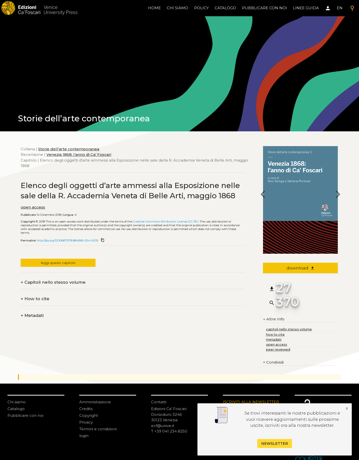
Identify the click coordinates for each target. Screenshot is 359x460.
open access (33, 207)
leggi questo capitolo (58, 263)
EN (340, 7)
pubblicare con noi (264, 7)
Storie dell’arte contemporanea (68, 149)
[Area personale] (328, 8)
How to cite (35, 298)
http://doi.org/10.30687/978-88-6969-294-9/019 (67, 240)
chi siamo (177, 7)
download (300, 267)
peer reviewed (278, 349)
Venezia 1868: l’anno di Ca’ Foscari (78, 154)
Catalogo (16, 408)
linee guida (306, 7)
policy (201, 7)
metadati (273, 339)
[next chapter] (337, 195)
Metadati (32, 315)
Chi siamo (16, 402)
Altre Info (273, 319)
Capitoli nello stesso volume (53, 282)
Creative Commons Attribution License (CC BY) (165, 221)
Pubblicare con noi (25, 415)
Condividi (273, 362)
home (154, 7)
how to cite (275, 334)
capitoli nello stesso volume (289, 329)
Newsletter (274, 443)
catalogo (225, 7)
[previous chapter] (263, 195)
